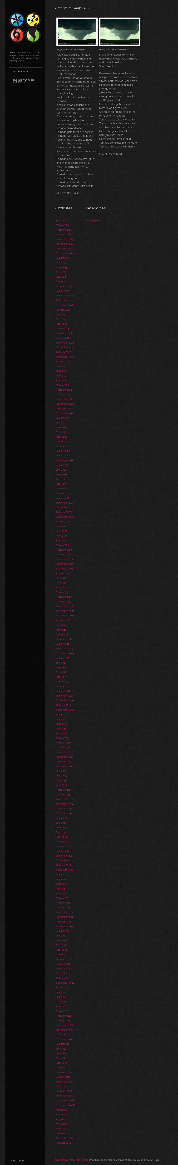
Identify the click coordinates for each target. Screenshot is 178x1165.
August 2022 (63, 418)
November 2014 (65, 804)
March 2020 (62, 545)
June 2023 (61, 370)
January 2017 (63, 691)
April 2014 (61, 836)
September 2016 (65, 709)
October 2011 (63, 978)
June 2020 (61, 531)
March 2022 (62, 441)
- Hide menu (16, 1160)
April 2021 (61, 483)
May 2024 (61, 319)
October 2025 (63, 248)
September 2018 (65, 615)
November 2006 (65, 1138)
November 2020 (65, 507)
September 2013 (65, 869)
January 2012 (63, 964)
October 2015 (63, 761)
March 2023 (62, 385)
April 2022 (61, 436)
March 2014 (62, 841)
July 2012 (61, 935)
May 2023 (61, 375)
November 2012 (65, 916)
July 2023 (61, 366)
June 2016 (61, 723)
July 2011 (61, 992)
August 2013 (62, 874)
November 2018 (65, 611)
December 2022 (65, 399)
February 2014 (64, 846)
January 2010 (63, 1076)
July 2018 (61, 625)
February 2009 (64, 1091)
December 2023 (65, 342)
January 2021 (63, 498)
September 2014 (65, 813)
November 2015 (65, 756)
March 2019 (62, 592)
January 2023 (63, 394)
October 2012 (63, 921)
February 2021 (63, 493)
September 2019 (65, 568)
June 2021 (61, 474)
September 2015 (65, 766)
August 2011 (62, 987)
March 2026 (62, 225)
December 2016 (65, 695)
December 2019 (65, 559)
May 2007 (61, 1124)
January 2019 (63, 601)
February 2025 (64, 286)
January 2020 (63, 554)
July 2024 (61, 314)
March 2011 (62, 1011)
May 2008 (61, 1109)
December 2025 (65, 239)
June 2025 (61, 267)
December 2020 (65, 502)
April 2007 (61, 1128)
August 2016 (62, 714)
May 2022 (61, 432)
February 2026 (64, 229)
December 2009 (65, 1081)
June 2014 (61, 827)
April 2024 (61, 323)
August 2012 (62, 931)
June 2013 (61, 883)
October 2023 (63, 352)
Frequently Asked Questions (24, 81)
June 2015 (61, 775)
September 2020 (65, 516)
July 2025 (61, 262)
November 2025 (65, 243)
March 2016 (62, 738)
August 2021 (62, 465)
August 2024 (63, 309)
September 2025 (65, 253)
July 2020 (61, 526)
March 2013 (62, 898)
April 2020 (61, 540)
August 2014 (62, 818)
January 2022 (63, 450)
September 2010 (65, 1039)
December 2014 (65, 799)
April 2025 (61, 276)
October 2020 (63, 512)
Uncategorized (94, 220)
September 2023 (65, 356)
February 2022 (64, 446)
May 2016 (61, 728)
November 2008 (65, 1100)
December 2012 (64, 912)
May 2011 (61, 1001)
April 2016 (61, 733)
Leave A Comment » (76, 50)
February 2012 (63, 959)
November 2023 (65, 347)
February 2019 (64, 596)
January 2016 (63, 747)
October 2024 (63, 300)
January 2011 (63, 1020)
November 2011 (64, 973)
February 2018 (64, 639)
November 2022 (65, 403)
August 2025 (63, 258)
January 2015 (63, 794)
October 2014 (63, 808)
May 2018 (61, 629)
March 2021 (62, 488)
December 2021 (64, 455)
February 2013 (63, 902)
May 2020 (61, 535)
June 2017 (61, 667)
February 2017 (63, 686)
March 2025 (62, 281)
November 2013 (65, 860)
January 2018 (63, 643)
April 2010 (61, 1062)
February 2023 (64, 389)
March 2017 (62, 681)
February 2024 (64, 333)
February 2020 (64, 549)
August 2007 (63, 1119)
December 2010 (65, 1025)
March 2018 (62, 634)
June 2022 (61, 427)
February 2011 (63, 1015)
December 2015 (64, 752)
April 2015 (61, 785)
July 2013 (61, 879)
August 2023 (63, 361)
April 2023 (61, 380)
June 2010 (61, 1053)
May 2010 (61, 1058)
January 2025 (63, 290)
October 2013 (63, 865)
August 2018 (62, 620)
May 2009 (61, 1086)
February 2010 (64, 1072)
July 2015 (61, 771)
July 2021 (61, 469)
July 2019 (61, 578)
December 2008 (65, 1095)
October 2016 (63, 705)
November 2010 (65, 1029)
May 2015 (61, 780)
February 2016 (64, 742)
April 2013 (61, 893)
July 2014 (61, 822)
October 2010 (63, 1034)
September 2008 (65, 1105)
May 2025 (61, 272)
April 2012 (61, 949)
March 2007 (62, 1133)
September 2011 (65, 982)
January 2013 (63, 907)
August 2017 (62, 658)
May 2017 (61, 672)
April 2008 (61, 1114)
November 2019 (65, 563)
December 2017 (64, 648)
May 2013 (61, 888)
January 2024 (63, 338)
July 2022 (61, 422)
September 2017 (65, 653)
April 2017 (61, 676)
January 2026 (63, 234)
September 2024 (65, 305)
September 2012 (65, 926)
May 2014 (61, 832)
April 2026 (61, 220)
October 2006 (63, 1142)
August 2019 (62, 573)
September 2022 (65, 413)
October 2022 (63, 408)
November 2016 (65, 700)
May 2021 (61, 479)
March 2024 (62, 328)
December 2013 (64, 855)
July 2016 (61, 719)
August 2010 (62, 1043)
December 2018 (65, 606)
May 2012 (61, 945)
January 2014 (63, 851)
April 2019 (61, 587)
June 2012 (61, 940)
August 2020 (63, 521)
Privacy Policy (22, 71)
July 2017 (61, 662)
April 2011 (61, 1006)
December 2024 (65, 295)
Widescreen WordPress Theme (71, 1159)
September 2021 (65, 460)
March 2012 (62, 954)
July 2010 (61, 1048)
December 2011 (64, 968)
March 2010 (62, 1067)
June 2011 (61, 996)
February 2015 (63, 789)
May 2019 (61, 582)
